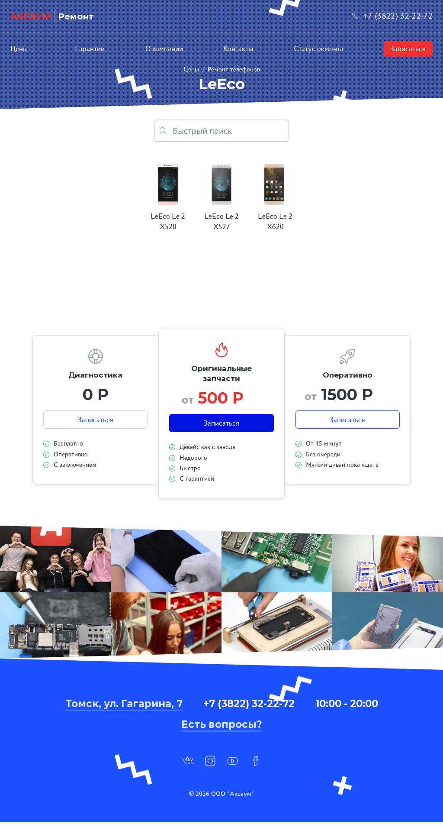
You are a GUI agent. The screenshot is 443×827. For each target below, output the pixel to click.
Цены (22, 49)
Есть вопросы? (221, 729)
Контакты (238, 49)
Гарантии (90, 49)
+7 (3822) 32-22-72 (392, 15)
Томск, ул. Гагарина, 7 (124, 708)
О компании (164, 49)
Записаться (408, 49)
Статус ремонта (318, 49)
